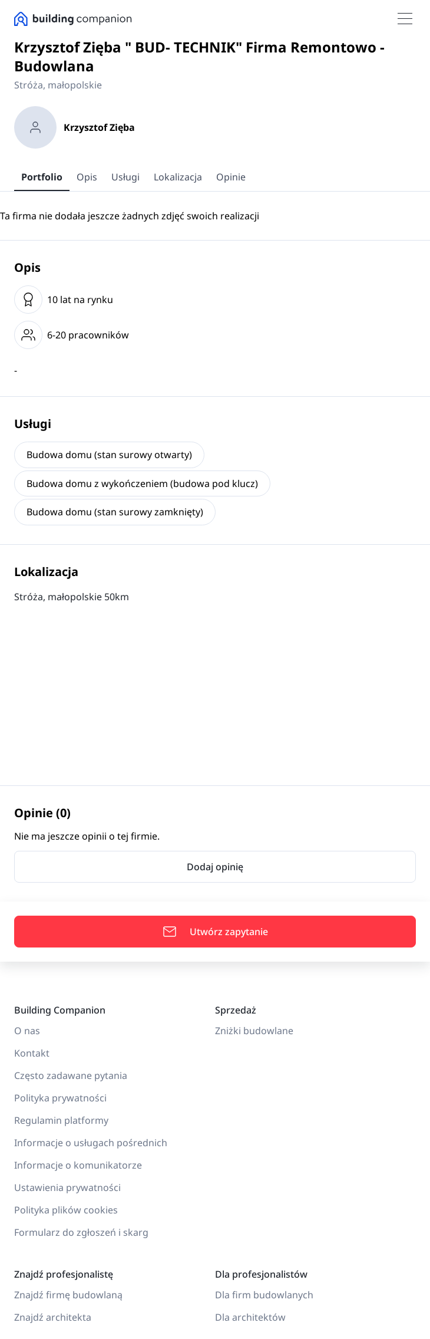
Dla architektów (250, 1317)
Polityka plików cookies (66, 1209)
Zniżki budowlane (254, 1030)
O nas (27, 1030)
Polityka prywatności (60, 1097)
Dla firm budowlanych (264, 1294)
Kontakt (31, 1053)
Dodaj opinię (215, 866)
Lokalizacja (178, 176)
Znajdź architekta (52, 1317)
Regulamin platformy (61, 1120)
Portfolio (41, 176)
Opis (87, 176)
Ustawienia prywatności (67, 1187)
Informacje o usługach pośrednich (90, 1142)
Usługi (125, 176)
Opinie (231, 176)
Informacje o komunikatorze (78, 1165)
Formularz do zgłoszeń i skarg (81, 1232)
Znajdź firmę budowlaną (68, 1294)
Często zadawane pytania (70, 1075)
